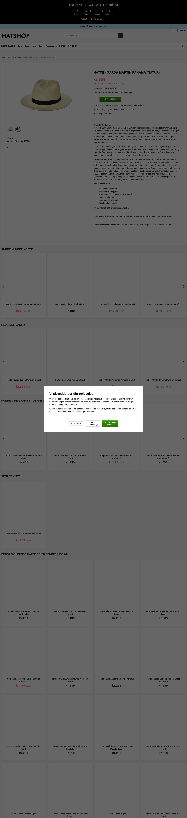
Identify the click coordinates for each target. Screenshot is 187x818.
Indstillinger (76, 423)
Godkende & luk (110, 423)
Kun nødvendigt (93, 423)
